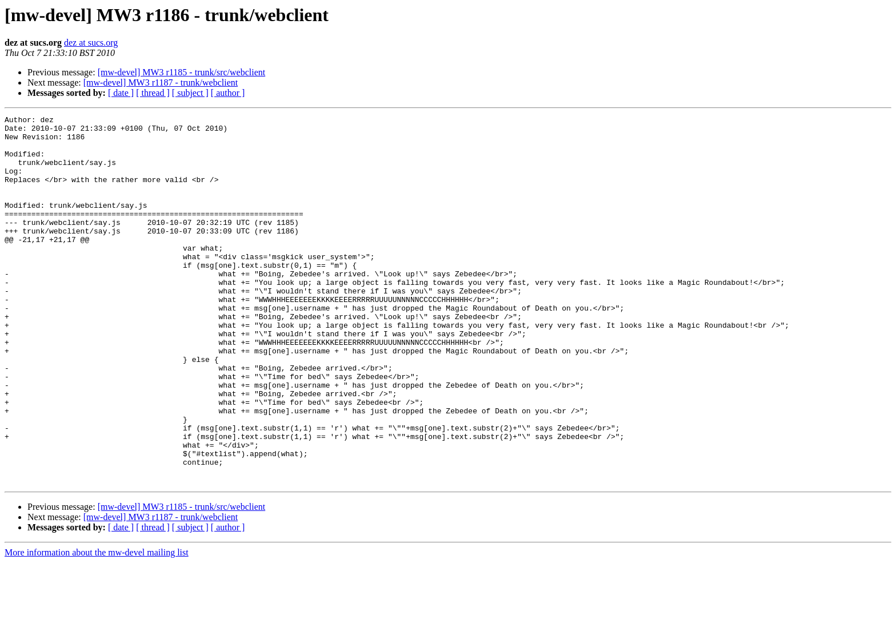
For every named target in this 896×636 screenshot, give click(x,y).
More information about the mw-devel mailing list (97, 626)
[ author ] (228, 93)
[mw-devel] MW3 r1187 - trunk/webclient (160, 82)
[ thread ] (153, 93)
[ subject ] (190, 93)
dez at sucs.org (91, 42)
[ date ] (121, 93)
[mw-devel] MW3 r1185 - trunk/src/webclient (182, 72)
